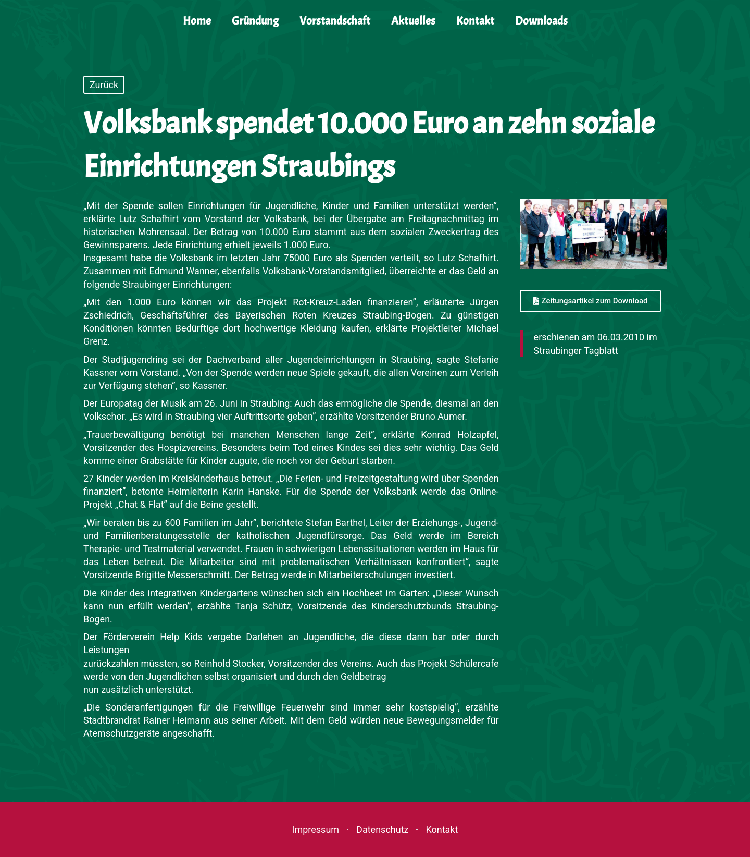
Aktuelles (413, 21)
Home (197, 21)
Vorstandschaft (334, 21)
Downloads (541, 21)
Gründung (255, 21)
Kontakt (475, 21)
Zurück (104, 84)
